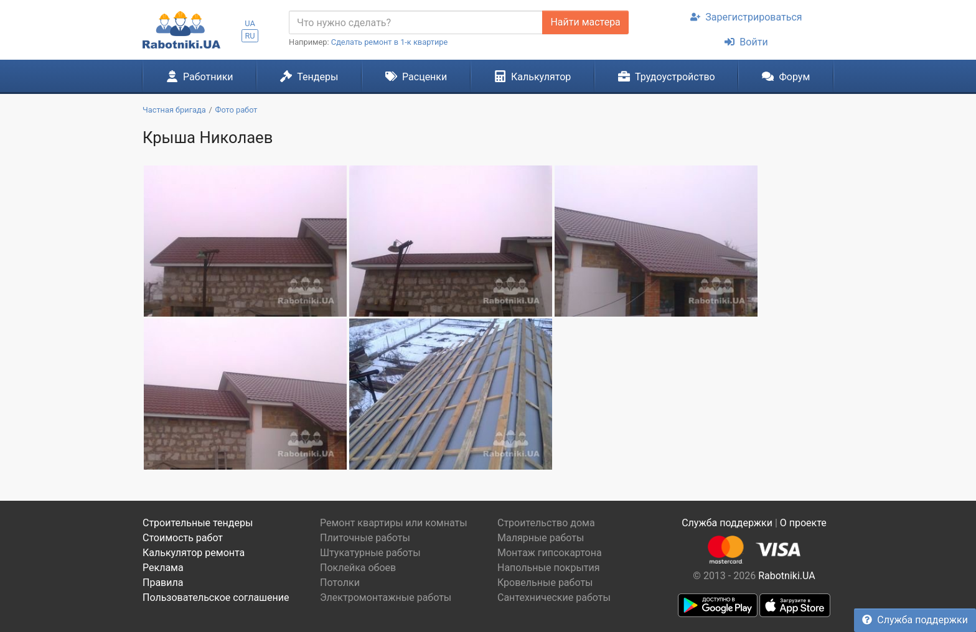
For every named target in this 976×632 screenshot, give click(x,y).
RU (250, 35)
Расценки (416, 76)
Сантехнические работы (554, 597)
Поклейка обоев (358, 568)
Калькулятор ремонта (194, 553)
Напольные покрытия (548, 568)
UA (250, 23)
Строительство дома (546, 523)
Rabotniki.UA (786, 576)
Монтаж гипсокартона (549, 553)
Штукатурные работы (370, 553)
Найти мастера (585, 22)
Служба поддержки (915, 620)
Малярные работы (540, 538)
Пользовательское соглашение (216, 597)
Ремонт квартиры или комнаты (393, 523)
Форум (786, 76)
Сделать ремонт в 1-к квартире (389, 42)
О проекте (803, 523)
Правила (163, 582)
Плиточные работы (365, 538)
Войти (746, 42)
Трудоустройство (666, 76)
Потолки (340, 582)
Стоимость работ (183, 538)
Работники (199, 76)
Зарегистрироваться (746, 17)
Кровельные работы (545, 582)
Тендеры (309, 76)
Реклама (163, 568)
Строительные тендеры (198, 523)
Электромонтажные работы (385, 597)
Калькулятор (532, 76)
